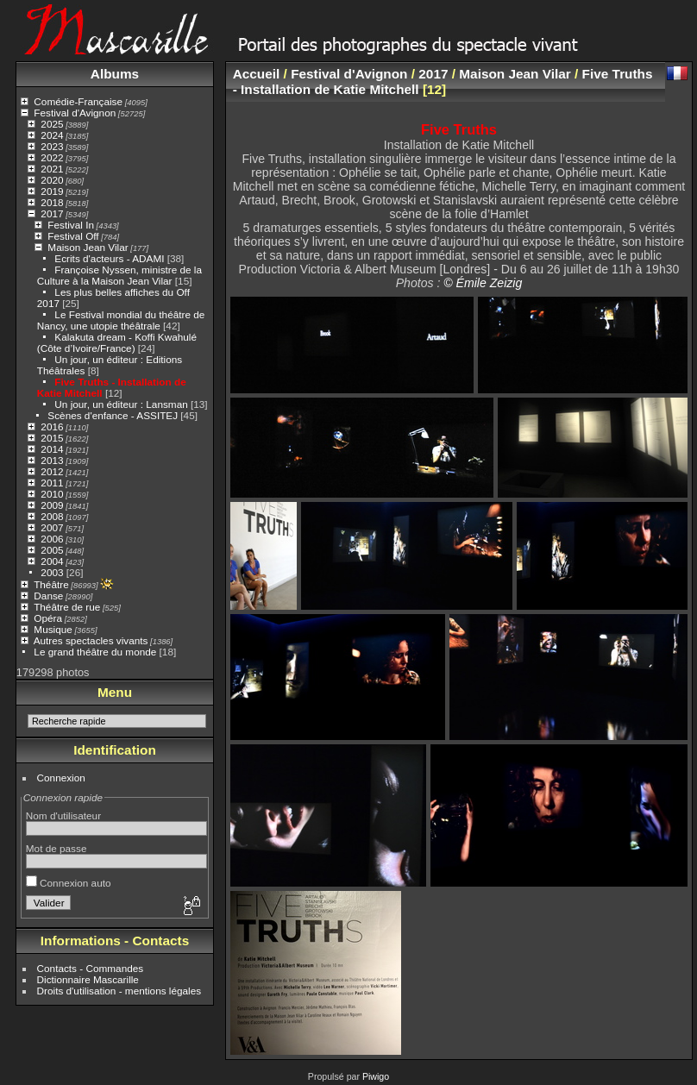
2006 (52, 538)
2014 (52, 449)
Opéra (48, 618)
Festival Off (72, 235)
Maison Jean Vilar (87, 247)
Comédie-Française (78, 101)
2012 (52, 471)
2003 (52, 572)
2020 (52, 179)
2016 (52, 426)
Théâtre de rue (67, 606)
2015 (52, 437)
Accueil (256, 73)
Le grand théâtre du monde (95, 651)
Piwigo (375, 1076)
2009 (52, 505)
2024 (52, 135)
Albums (115, 73)
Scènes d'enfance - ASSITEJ (112, 415)
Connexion (61, 777)
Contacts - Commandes (90, 968)
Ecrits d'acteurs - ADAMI (109, 258)
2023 (52, 146)
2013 (52, 460)
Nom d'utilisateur (63, 815)
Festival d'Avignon (75, 112)
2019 (52, 191)
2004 (52, 561)
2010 (52, 493)
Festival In (70, 224)
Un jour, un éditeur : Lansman (120, 404)
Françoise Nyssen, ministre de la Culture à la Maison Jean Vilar (119, 275)
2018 (52, 202)
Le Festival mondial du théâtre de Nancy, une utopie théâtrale (121, 320)
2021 (52, 168)
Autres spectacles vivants (91, 640)
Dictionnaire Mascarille (88, 979)
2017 (52, 213)
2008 (52, 516)
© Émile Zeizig (482, 283)
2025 (52, 123)
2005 (52, 549)
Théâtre (51, 584)
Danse (48, 595)
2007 (52, 527)
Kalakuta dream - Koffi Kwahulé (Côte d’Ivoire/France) (117, 342)
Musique (53, 629)
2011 (52, 482)
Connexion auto (68, 882)
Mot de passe (56, 848)
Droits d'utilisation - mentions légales (119, 990)
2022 (52, 157)
